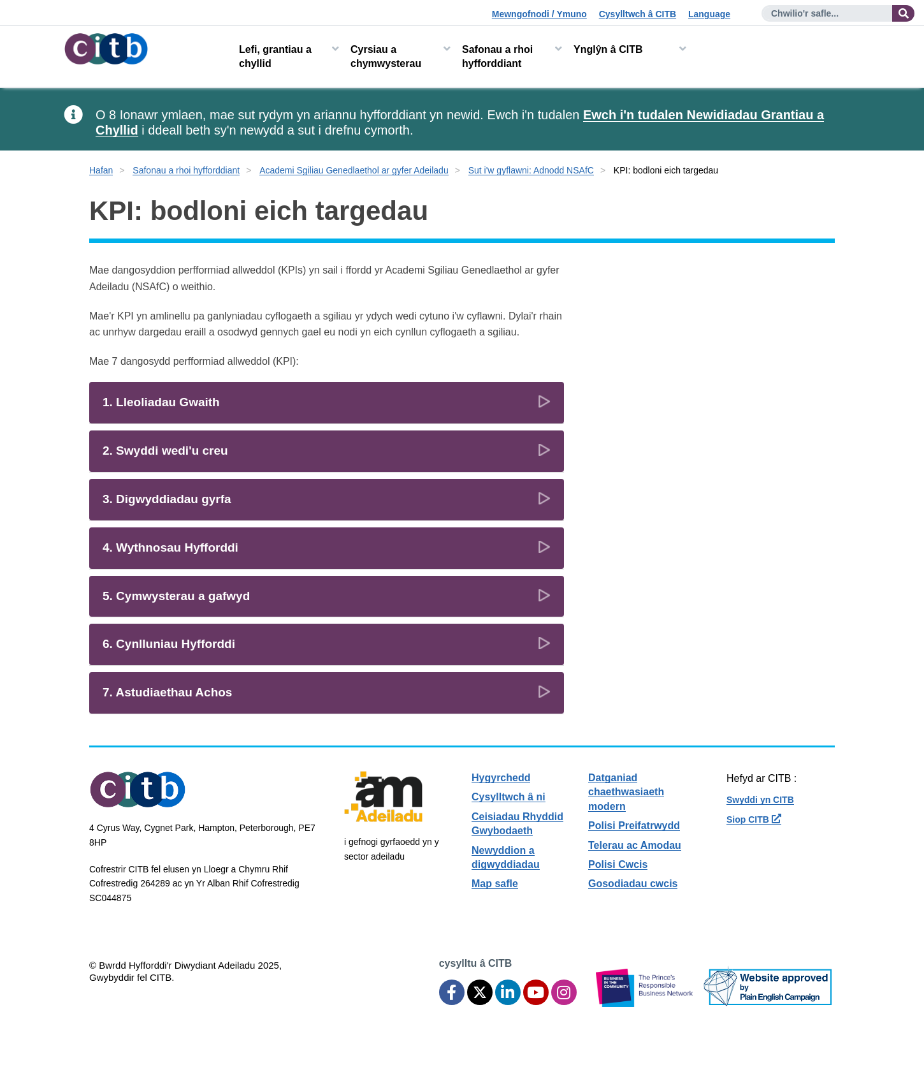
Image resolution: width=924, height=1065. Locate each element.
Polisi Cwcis (617, 864)
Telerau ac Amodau (634, 845)
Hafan (101, 170)
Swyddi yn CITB (760, 800)
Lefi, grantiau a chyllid (275, 56)
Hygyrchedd (501, 777)
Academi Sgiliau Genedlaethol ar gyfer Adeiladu (354, 170)
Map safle (495, 883)
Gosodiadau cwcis (632, 883)
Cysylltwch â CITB (637, 14)
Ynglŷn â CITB (608, 49)
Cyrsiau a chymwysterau (385, 56)
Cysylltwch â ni (508, 796)
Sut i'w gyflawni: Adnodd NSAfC (531, 170)
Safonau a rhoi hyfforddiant (497, 56)
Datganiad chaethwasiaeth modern (626, 792)
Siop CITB (753, 819)
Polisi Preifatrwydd (634, 825)
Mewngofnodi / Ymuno (539, 14)
